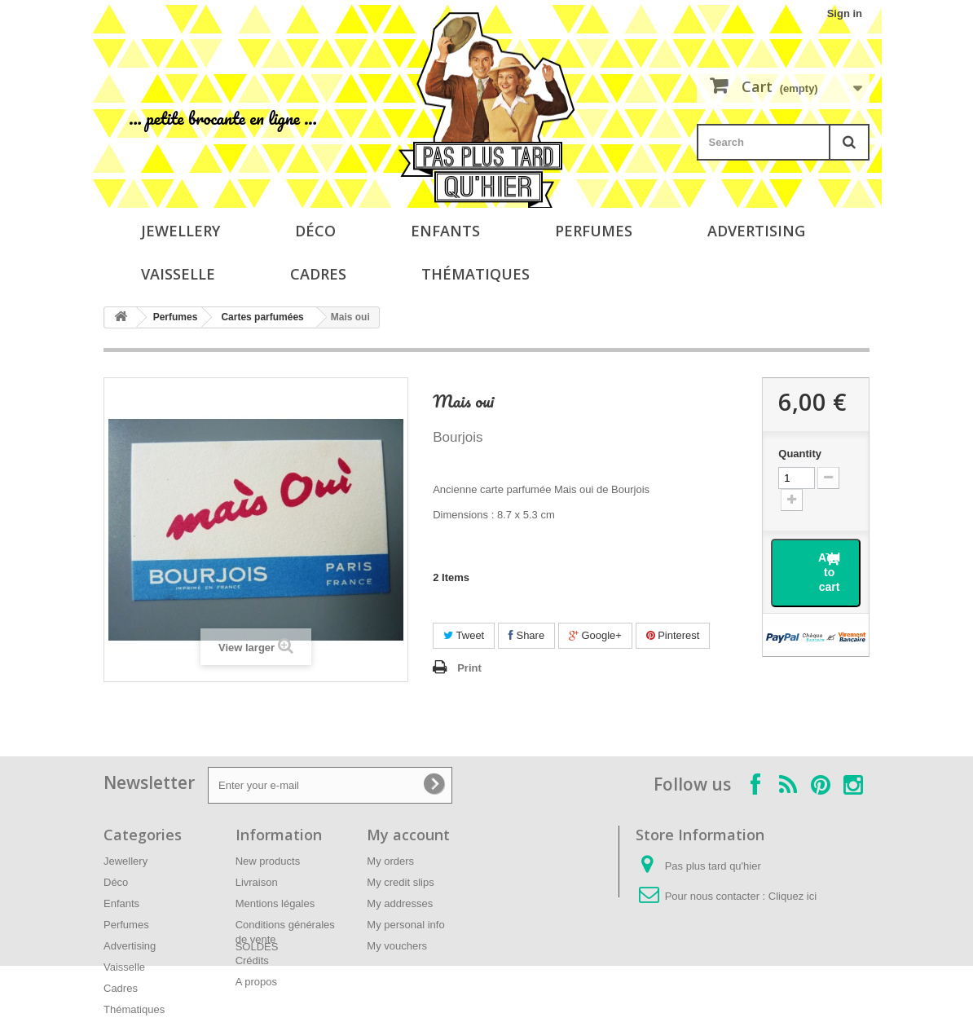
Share (526, 635)
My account (408, 834)
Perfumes (593, 230)
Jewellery (180, 230)
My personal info (405, 925)
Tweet (463, 635)
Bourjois (457, 437)
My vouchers (397, 946)
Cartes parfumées (262, 317)
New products (268, 861)
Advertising (756, 230)
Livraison (257, 882)
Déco (315, 230)
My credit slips (400, 882)
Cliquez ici (792, 896)
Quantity (799, 453)
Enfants (445, 230)
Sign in (844, 13)
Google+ (595, 635)
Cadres (318, 274)
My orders (390, 861)
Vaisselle (178, 274)
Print (469, 668)
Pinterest (673, 635)
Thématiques (475, 274)
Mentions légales (275, 903)
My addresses (400, 903)
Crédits (252, 960)
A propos (256, 982)
